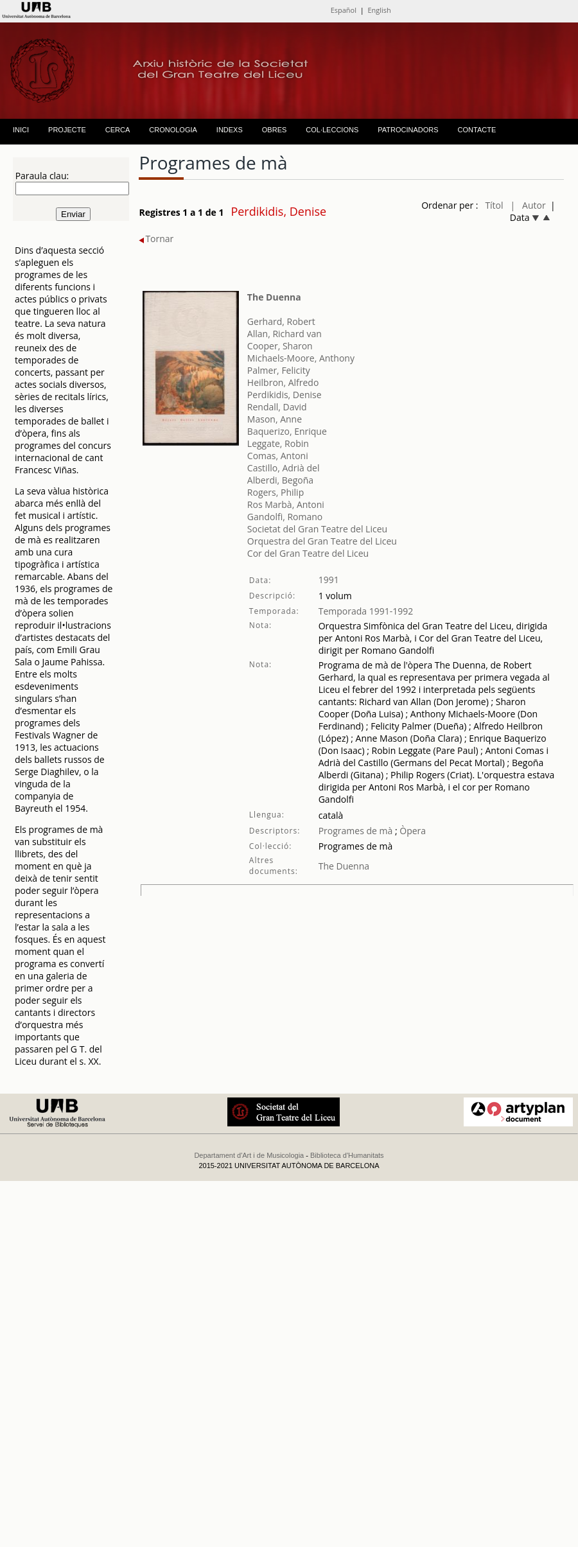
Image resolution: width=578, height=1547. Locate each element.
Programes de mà (356, 831)
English (378, 10)
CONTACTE (477, 130)
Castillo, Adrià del (283, 468)
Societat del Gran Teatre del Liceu (317, 529)
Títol (494, 205)
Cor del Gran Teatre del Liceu (308, 553)
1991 (329, 579)
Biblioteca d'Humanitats (347, 1155)
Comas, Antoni (277, 456)
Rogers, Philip (275, 492)
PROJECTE (67, 130)
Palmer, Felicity (278, 370)
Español (343, 10)
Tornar (156, 238)
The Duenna (274, 297)
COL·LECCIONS (332, 130)
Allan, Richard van (284, 334)
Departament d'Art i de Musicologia (249, 1155)
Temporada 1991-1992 (366, 611)
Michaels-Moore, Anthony (301, 358)
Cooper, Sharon (280, 346)
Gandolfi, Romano (284, 517)
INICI (21, 130)
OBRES (274, 130)
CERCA (117, 130)
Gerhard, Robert (281, 321)
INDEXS (229, 130)
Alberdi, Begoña (280, 480)
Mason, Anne (274, 419)
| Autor (528, 205)
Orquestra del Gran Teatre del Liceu (322, 541)
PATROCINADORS (408, 130)
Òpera (412, 831)
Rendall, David (277, 407)
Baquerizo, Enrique (287, 431)
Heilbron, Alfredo (283, 382)
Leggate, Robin (278, 443)
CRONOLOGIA (173, 130)
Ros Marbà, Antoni (285, 504)
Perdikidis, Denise (284, 395)
